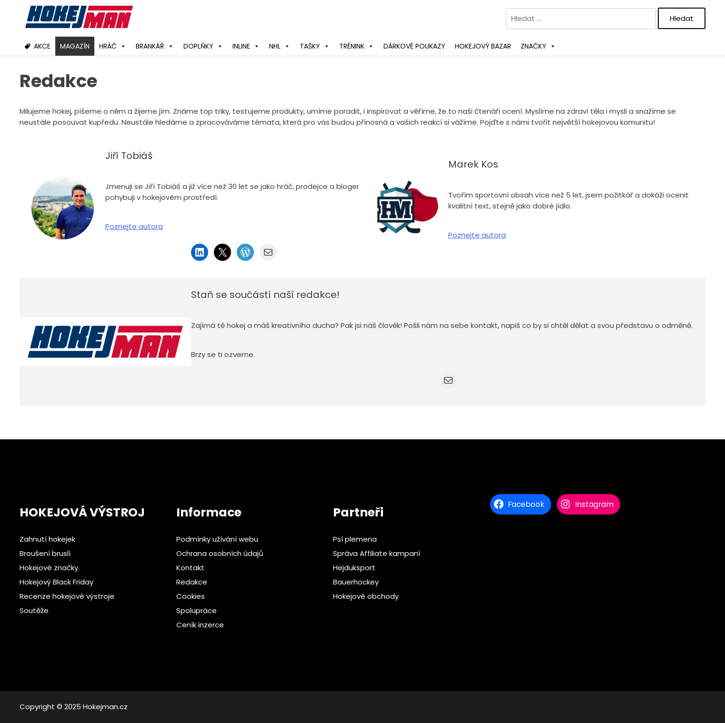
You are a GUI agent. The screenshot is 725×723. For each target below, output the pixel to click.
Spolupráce (196, 610)
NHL (279, 46)
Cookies (190, 596)
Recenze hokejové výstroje (67, 596)
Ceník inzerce (200, 625)
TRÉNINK (356, 46)
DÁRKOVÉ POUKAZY (414, 46)
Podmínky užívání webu (217, 539)
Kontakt (190, 568)
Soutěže (34, 610)
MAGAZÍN (75, 46)
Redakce (191, 582)
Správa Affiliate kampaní (376, 553)
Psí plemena (355, 539)
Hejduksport (354, 568)
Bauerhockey (356, 582)
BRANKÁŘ (155, 46)
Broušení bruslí (45, 553)
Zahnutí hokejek (47, 539)
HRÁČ (112, 46)
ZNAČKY (538, 46)
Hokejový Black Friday (56, 582)
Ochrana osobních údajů (219, 553)
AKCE (42, 46)
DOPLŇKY (203, 46)
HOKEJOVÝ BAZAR (483, 46)
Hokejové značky (49, 568)
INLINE (246, 46)
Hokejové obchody (366, 596)
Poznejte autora (134, 226)
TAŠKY (315, 46)
